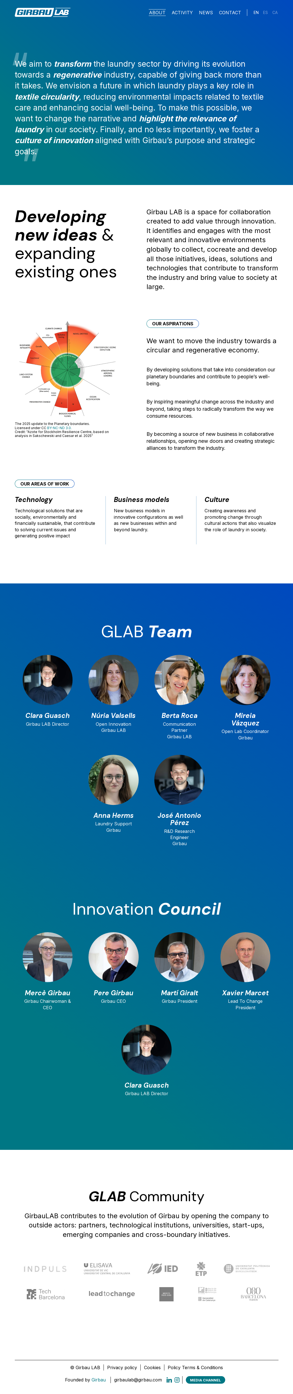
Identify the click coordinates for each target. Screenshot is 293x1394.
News (206, 13)
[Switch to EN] (256, 13)
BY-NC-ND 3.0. (59, 428)
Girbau (99, 1382)
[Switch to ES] (265, 13)
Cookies (152, 1370)
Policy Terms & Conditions (195, 1370)
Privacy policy (122, 1370)
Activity (182, 13)
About (157, 13)
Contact (230, 13)
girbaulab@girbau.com (138, 1382)
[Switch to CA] (275, 13)
